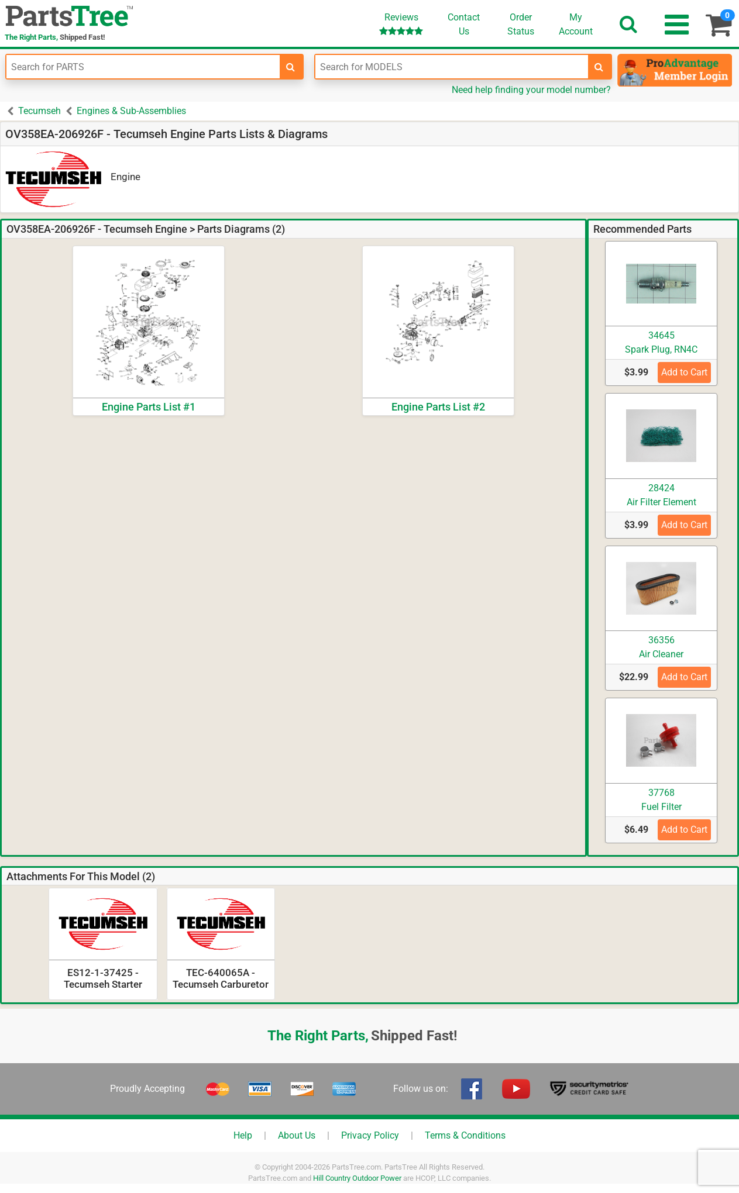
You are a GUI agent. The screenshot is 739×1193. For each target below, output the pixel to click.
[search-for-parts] (291, 66)
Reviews (401, 24)
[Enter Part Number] (143, 66)
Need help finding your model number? (531, 89)
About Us (296, 1135)
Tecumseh (39, 110)
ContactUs (464, 24)
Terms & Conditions (465, 1135)
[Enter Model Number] (452, 66)
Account (576, 24)
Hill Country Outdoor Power (357, 1178)
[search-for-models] (599, 66)
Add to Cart (684, 372)
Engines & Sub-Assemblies (131, 110)
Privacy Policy (370, 1135)
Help (242, 1135)
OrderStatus (520, 24)
